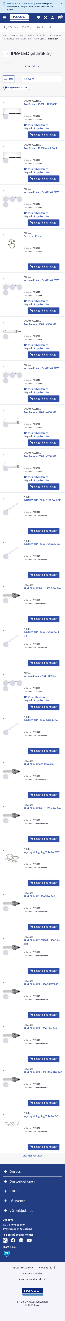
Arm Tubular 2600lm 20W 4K (40, 456)
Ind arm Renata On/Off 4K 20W (41, 368)
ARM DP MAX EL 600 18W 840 (40, 1028)
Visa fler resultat (32, 1155)
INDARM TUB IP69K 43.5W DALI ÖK (41, 634)
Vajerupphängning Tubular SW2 (42, 852)
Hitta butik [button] (45, 1267)
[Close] (60, 3)
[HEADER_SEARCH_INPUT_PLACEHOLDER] (32, 27)
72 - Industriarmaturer (48, 35)
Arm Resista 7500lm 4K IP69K (40, 104)
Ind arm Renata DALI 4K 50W (40, 676)
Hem (5, 35)
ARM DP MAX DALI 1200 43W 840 (42, 808)
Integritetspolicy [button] (23, 1267)
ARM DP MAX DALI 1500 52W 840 (42, 588)
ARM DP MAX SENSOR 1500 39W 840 (42, 942)
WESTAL (27, 188)
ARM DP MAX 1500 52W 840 (39, 896)
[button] (9, 78)
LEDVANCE (28, 585)
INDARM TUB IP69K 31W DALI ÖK (42, 500)
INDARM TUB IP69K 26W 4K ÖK (41, 720)
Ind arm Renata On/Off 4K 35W (41, 280)
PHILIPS (27, 496)
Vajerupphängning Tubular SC (41, 1116)
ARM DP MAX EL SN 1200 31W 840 (43, 1072)
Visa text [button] (32, 66)
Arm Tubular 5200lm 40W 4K (40, 412)
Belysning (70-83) (22, 35)
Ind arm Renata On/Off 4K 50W (41, 192)
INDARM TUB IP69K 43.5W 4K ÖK (42, 544)
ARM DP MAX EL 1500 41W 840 (41, 984)
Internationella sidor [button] (32, 1279)
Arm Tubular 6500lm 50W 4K (40, 324)
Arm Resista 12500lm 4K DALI (40, 148)
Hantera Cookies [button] (32, 1273)
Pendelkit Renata (33, 236)
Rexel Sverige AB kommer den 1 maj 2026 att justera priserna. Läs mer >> (30, 6)
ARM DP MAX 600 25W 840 (39, 764)
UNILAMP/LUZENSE (32, 100)
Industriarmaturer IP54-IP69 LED (25, 38)
